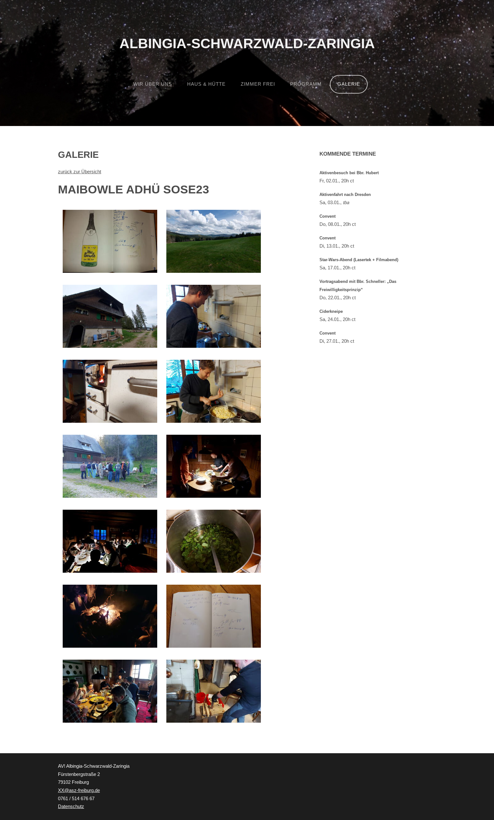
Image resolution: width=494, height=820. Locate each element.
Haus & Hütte (206, 84)
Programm (306, 84)
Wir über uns (152, 84)
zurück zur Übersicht (79, 171)
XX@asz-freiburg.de (79, 790)
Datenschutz (71, 806)
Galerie (348, 84)
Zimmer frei (258, 84)
